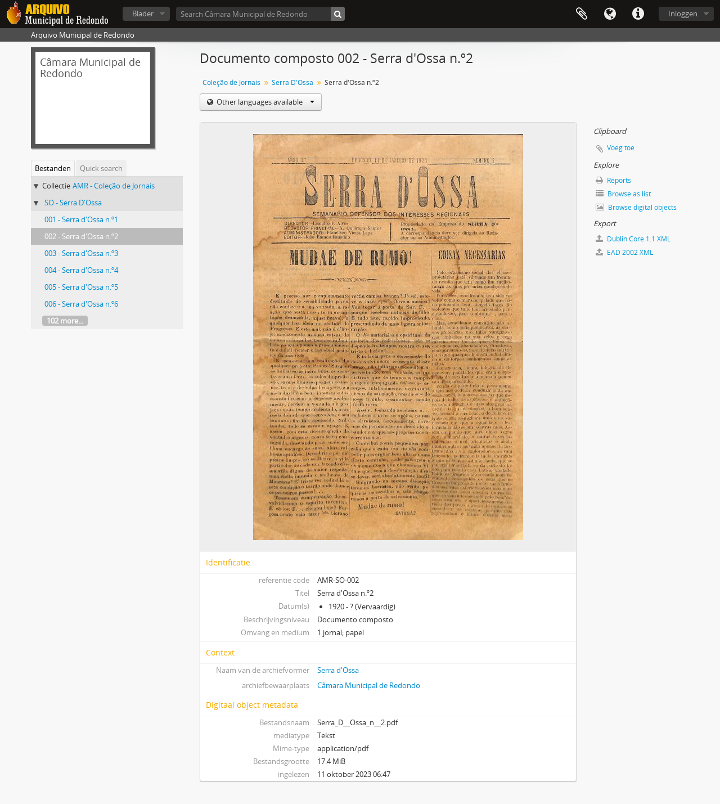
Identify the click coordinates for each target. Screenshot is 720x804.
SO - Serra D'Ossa (73, 202)
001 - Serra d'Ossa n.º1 (81, 219)
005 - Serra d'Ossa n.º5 (81, 287)
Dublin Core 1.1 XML (633, 239)
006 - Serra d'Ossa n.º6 (81, 304)
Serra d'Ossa (338, 670)
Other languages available (264, 102)
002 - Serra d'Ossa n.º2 (81, 236)
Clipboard (582, 14)
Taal (610, 14)
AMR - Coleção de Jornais (114, 186)
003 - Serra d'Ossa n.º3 (81, 253)
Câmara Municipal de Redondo (368, 685)
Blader (143, 13)
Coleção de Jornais (231, 82)
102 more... (65, 321)
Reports (613, 180)
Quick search (101, 168)
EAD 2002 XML (624, 252)
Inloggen (683, 13)
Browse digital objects (636, 207)
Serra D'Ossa (292, 82)
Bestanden (53, 168)
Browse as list (623, 194)
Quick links (638, 14)
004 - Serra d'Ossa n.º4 (81, 270)
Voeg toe (620, 147)
